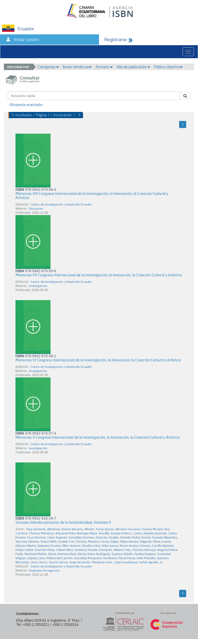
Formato (104, 67)
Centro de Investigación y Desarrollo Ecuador (61, 204)
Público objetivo (168, 67)
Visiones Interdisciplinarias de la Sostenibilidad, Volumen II (63, 522)
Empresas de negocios (44, 570)
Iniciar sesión (26, 39)
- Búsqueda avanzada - (26, 105)
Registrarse (115, 39)
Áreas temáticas (77, 67)
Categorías (48, 67)
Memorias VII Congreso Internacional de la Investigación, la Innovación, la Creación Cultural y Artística (98, 275)
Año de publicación (133, 67)
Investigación (38, 286)
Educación (36, 208)
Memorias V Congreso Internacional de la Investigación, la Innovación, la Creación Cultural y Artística (97, 437)
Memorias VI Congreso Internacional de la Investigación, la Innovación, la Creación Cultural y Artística (98, 360)
